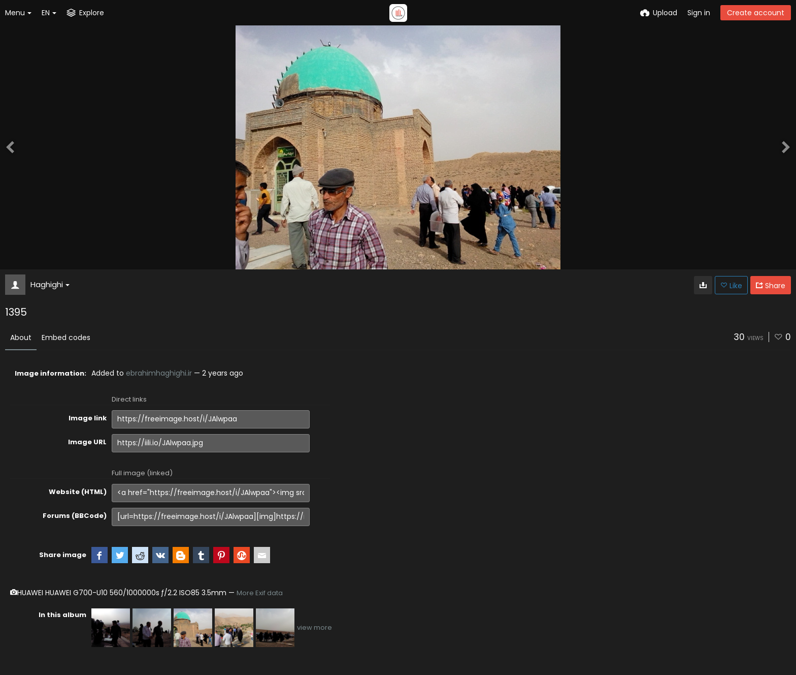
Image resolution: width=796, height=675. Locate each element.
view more (314, 627)
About (20, 337)
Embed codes (66, 337)
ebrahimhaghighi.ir (159, 373)
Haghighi (50, 284)
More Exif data (260, 593)
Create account (755, 13)
